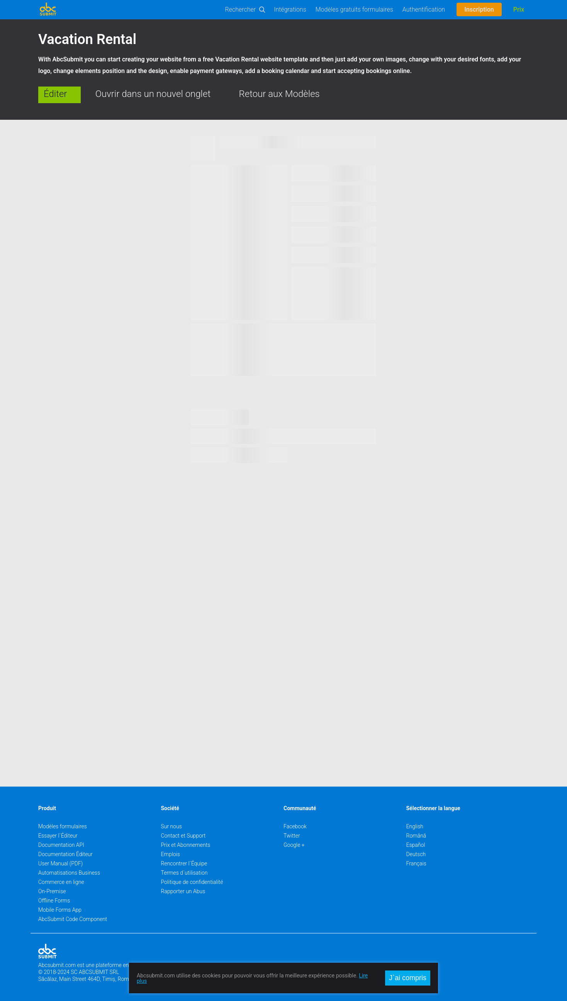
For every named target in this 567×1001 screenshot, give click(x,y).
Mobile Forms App (59, 910)
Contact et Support (183, 836)
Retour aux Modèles (279, 93)
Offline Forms (54, 900)
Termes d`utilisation (184, 873)
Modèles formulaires (62, 826)
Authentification (423, 9)
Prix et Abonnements (186, 845)
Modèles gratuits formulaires (354, 9)
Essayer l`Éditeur (58, 836)
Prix (518, 9)
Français (416, 863)
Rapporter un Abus (183, 891)
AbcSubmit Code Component (72, 919)
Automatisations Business (69, 873)
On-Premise (52, 891)
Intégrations (290, 9)
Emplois (170, 854)
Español (415, 845)
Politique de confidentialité (192, 882)
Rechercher (240, 9)
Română (416, 836)
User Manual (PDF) (60, 863)
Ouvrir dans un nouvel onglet (153, 93)
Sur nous (171, 826)
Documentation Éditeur (65, 854)
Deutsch (416, 854)
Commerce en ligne (61, 882)
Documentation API (61, 845)
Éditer (55, 93)
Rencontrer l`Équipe (184, 863)
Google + (294, 845)
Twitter (292, 836)
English (415, 826)
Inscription (479, 9)
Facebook (295, 826)
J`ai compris (407, 978)
